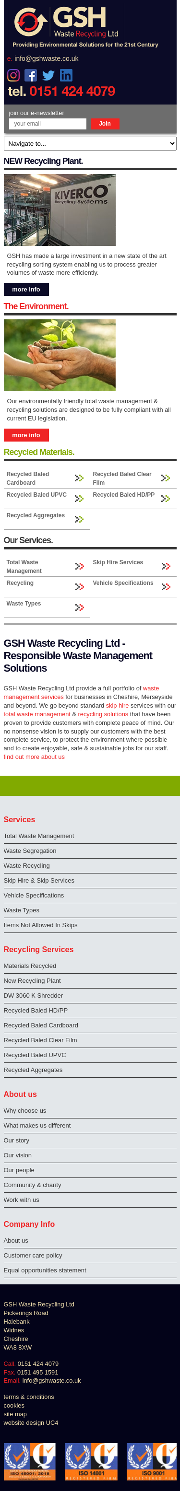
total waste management (37, 714)
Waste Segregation (30, 850)
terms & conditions (29, 1396)
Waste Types (24, 603)
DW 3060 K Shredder (33, 995)
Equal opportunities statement (45, 1270)
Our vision (18, 1155)
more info (26, 289)
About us (16, 1240)
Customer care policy (33, 1255)
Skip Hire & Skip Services (39, 880)
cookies (14, 1405)
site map (15, 1414)
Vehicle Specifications (123, 583)
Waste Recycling (27, 865)
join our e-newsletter (36, 112)
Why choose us (25, 1110)
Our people (19, 1170)
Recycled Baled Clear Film (122, 478)
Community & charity (32, 1184)
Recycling (20, 583)
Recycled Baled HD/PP (124, 494)
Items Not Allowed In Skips (41, 925)
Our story (16, 1140)
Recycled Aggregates (36, 515)
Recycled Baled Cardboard (28, 478)
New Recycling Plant (32, 980)
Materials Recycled (30, 965)
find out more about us (34, 756)
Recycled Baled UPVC (37, 494)
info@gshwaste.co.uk (46, 58)
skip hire (117, 705)
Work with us (21, 1199)
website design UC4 (31, 1422)
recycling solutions (103, 714)
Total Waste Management (24, 566)
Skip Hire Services (118, 562)
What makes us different (37, 1125)
